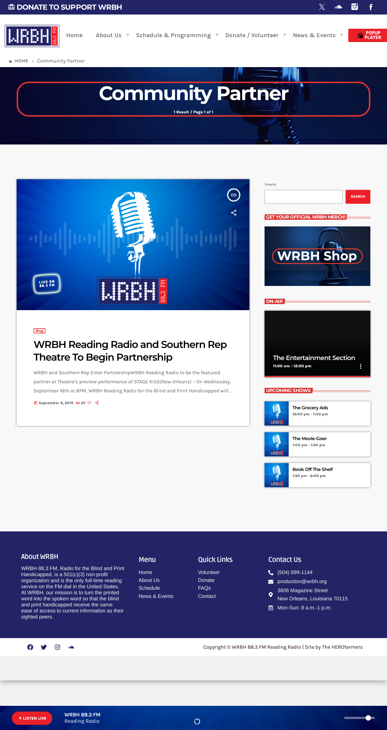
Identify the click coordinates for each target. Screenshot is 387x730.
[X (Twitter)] (322, 7)
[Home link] (32, 35)
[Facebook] (371, 7)
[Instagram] (354, 7)
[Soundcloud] (338, 7)
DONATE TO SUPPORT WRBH (65, 7)
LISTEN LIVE (32, 718)
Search (270, 234)
